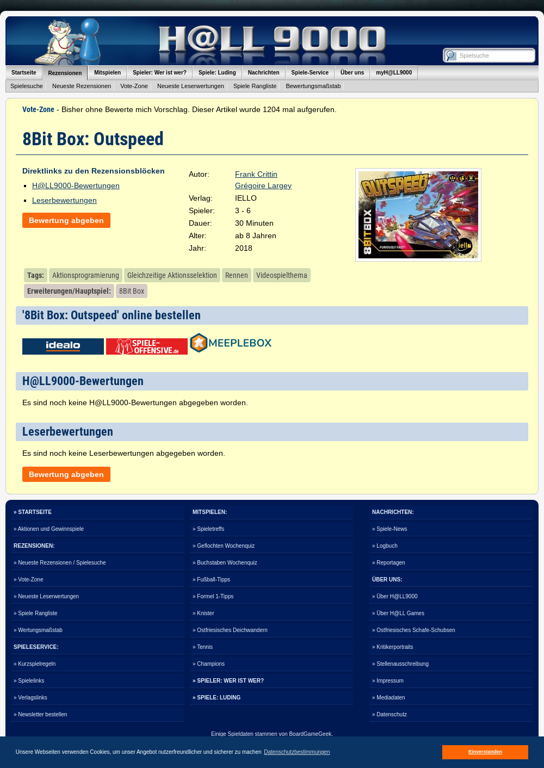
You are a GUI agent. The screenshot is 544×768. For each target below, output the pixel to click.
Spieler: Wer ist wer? (160, 73)
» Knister (203, 613)
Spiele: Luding (217, 73)
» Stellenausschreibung (400, 664)
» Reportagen (388, 563)
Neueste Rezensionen (81, 86)
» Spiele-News (389, 529)
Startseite (23, 73)
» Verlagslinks (30, 698)
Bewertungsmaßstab (313, 86)
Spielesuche (26, 86)
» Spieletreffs (208, 529)
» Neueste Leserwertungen (46, 596)
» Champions (209, 664)
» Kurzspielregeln (34, 664)
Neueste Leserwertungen (190, 86)
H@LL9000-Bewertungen (76, 185)
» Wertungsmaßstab (38, 630)
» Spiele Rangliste (36, 613)
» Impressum (388, 681)
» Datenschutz (389, 714)
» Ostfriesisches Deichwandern (230, 630)
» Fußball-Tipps (211, 580)
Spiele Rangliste (255, 86)
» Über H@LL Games (398, 613)
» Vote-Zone (28, 580)
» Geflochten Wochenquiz (224, 546)
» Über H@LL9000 (395, 596)
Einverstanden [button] (485, 751)
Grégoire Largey (263, 185)
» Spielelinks (29, 681)
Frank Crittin (256, 174)
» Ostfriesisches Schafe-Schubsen (413, 630)
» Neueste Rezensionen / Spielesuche (60, 563)
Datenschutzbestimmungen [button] (297, 752)
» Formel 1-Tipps (213, 596)
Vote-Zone (134, 86)
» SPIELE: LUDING (216, 698)
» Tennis (203, 647)
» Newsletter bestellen (40, 714)
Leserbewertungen (64, 200)
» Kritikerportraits (392, 647)
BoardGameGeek (310, 734)
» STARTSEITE (33, 512)
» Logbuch (385, 546)
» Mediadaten (388, 698)
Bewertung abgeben (66, 220)
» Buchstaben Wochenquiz (225, 563)
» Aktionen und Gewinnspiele (49, 529)
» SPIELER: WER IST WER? (228, 681)
